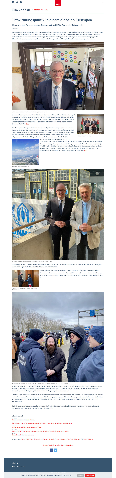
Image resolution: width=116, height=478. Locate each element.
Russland (70, 439)
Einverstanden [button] (90, 475)
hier (27, 124)
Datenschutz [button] (67, 475)
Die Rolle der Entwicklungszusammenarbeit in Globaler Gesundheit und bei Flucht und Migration (42, 423)
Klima (31, 439)
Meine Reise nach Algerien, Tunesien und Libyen (27, 427)
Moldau (45, 439)
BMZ (27, 439)
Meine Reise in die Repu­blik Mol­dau (23, 420)
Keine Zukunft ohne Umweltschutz (23, 435)
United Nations (88, 439)
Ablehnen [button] (80, 475)
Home (58, 3)
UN (81, 439)
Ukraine (76, 439)
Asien (23, 439)
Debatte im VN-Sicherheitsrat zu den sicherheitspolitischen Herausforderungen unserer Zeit (40, 431)
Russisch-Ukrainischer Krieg (58, 439)
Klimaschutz (38, 439)
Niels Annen (21, 9)
